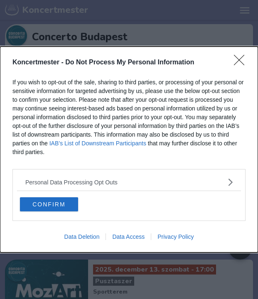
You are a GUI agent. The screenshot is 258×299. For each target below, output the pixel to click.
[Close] (242, 63)
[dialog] (129, 149)
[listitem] (129, 182)
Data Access (128, 236)
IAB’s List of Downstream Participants (97, 143)
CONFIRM (48, 204)
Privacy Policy (175, 236)
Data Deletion (82, 236)
